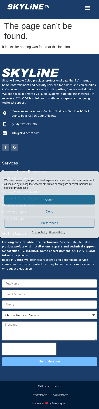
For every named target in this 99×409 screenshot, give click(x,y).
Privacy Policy (57, 232)
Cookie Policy (39, 232)
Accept (49, 200)
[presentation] (29, 349)
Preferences (49, 223)
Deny (49, 211)
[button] (87, 7)
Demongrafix (59, 403)
